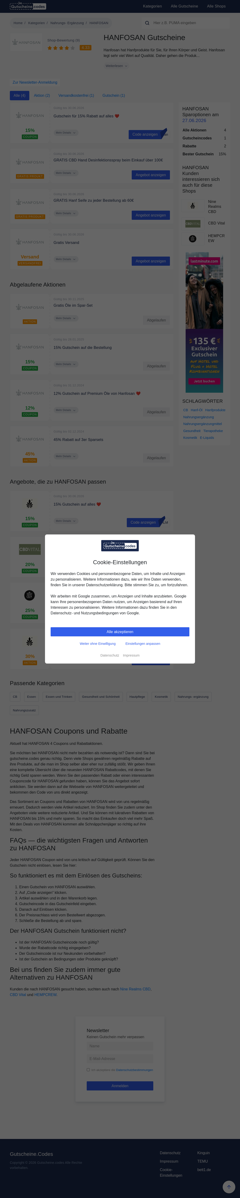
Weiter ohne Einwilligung (98, 644)
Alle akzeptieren (120, 632)
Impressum (131, 655)
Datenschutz (109, 655)
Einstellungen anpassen (142, 644)
